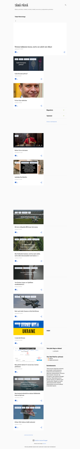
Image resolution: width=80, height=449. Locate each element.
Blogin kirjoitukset (20, 20)
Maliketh (44, 443)
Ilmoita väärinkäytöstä (52, 121)
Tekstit (50, 358)
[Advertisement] (27, 121)
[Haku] (66, 5)
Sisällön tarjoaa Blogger (40, 440)
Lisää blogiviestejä (28, 435)
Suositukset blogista (49, 20)
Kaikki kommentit (53, 360)
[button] (64, 52)
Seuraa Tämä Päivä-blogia (34, 20)
